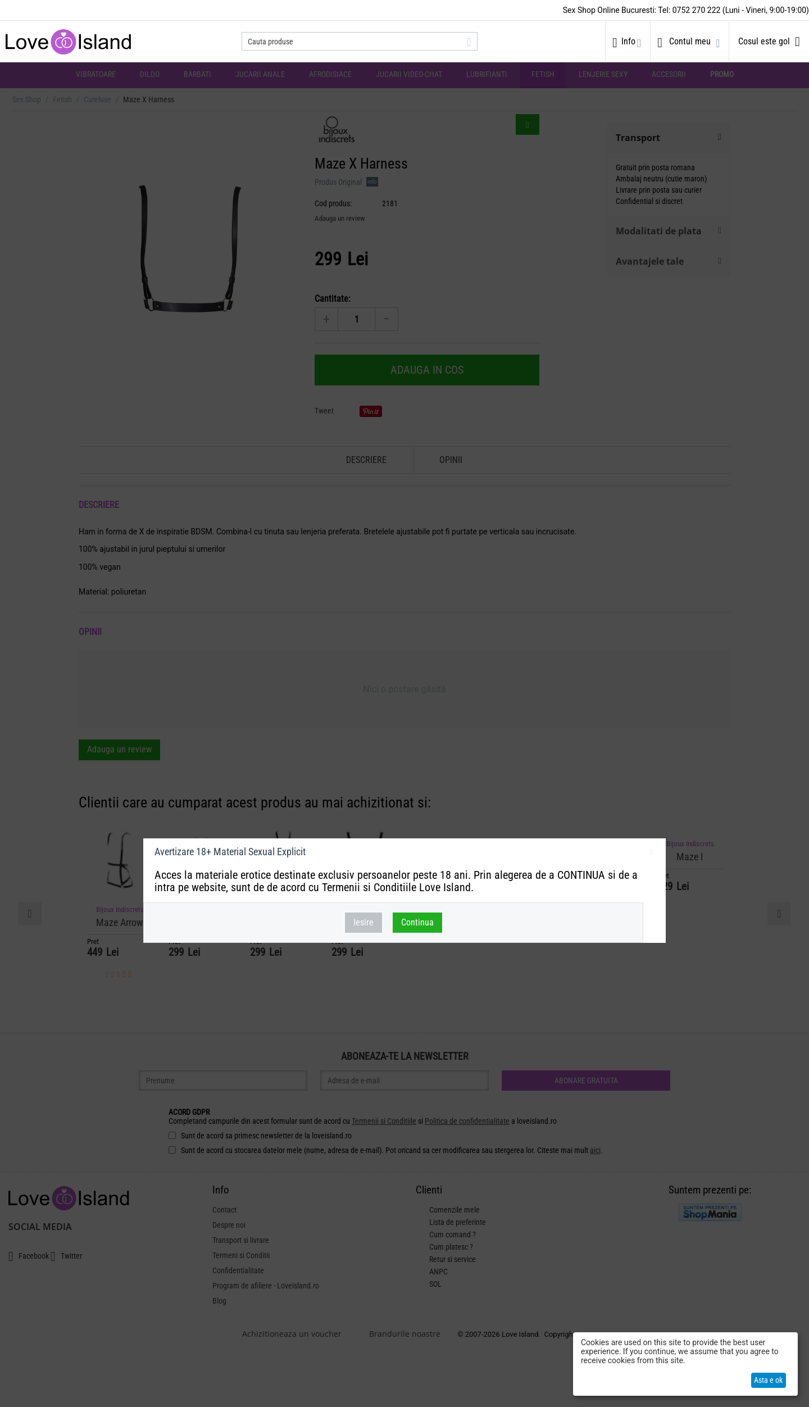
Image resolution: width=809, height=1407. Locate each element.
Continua (417, 922)
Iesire (363, 922)
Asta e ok (768, 1380)
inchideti (651, 853)
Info (628, 41)
